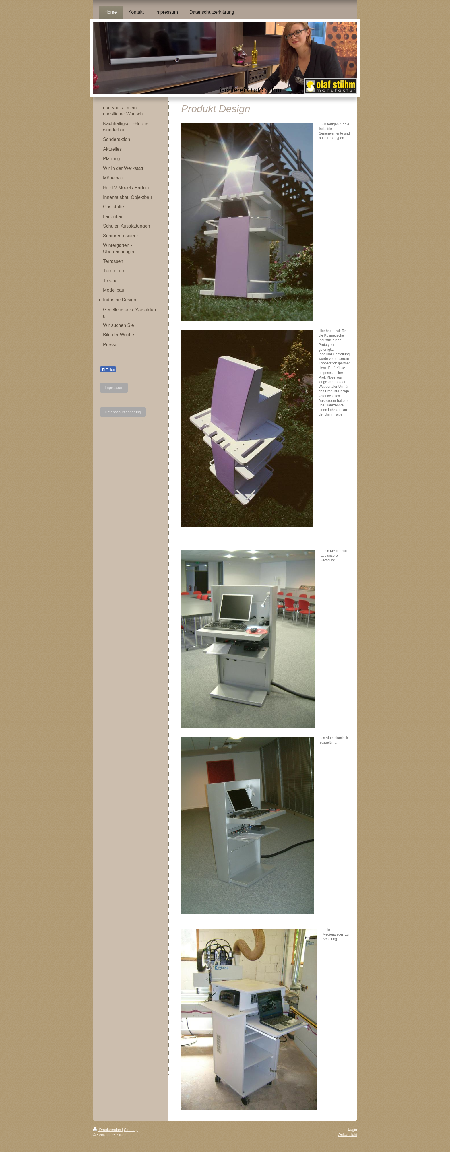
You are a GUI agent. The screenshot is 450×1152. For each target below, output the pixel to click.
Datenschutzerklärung (123, 412)
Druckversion (107, 1130)
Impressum (114, 387)
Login (352, 1129)
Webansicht (347, 1134)
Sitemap (131, 1130)
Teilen (108, 370)
